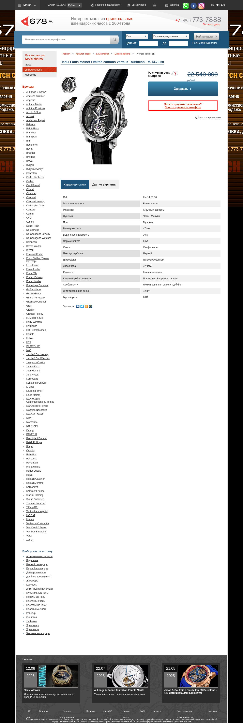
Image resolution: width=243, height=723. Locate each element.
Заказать (183, 88)
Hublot (29, 338)
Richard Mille (33, 466)
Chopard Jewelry (35, 201)
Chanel (30, 189)
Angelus (30, 100)
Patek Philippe (34, 442)
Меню (28, 5)
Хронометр (32, 629)
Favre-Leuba (33, 269)
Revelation (32, 462)
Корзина (174, 4)
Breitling (30, 157)
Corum (30, 213)
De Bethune (32, 229)
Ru (212, 4)
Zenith (29, 539)
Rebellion (31, 454)
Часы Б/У (107, 712)
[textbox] (66, 39)
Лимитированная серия (39, 588)
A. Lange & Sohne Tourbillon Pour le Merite (119, 690)
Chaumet (31, 193)
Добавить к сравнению (208, 117)
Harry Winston (34, 322)
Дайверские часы (36, 572)
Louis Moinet (34, 58)
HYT (28, 342)
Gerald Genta (33, 293)
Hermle (30, 334)
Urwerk (30, 519)
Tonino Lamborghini (37, 511)
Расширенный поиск (205, 42)
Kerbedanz (32, 378)
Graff (29, 305)
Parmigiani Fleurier (36, 438)
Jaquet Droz (33, 366)
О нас (29, 712)
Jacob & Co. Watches (38, 358)
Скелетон (31, 617)
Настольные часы (36, 605)
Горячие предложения (107, 4)
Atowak (30, 116)
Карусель (31, 584)
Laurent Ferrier (34, 390)
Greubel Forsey (34, 313)
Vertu (29, 535)
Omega (30, 430)
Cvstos (30, 221)
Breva (29, 161)
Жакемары (32, 580)
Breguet (30, 152)
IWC (28, 350)
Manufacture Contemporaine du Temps (40, 400)
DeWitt (30, 250)
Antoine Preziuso (35, 108)
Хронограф (32, 625)
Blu (28, 140)
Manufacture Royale (37, 405)
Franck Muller (33, 281)
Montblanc (31, 422)
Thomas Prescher (36, 503)
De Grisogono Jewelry (38, 234)
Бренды (43, 711)
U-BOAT (30, 515)
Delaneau (31, 242)
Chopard (31, 197)
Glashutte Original (36, 301)
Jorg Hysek (32, 374)
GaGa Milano (33, 289)
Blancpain (31, 136)
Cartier (30, 181)
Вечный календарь (37, 564)
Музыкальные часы (37, 592)
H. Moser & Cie (34, 317)
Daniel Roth (32, 225)
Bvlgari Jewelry (34, 169)
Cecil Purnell (33, 185)
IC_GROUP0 (33, 346)
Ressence (31, 458)
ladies (28, 64)
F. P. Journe (32, 265)
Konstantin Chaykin (36, 382)
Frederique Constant (37, 285)
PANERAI (31, 434)
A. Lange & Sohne (36, 92)
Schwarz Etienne (35, 491)
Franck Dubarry (34, 277)
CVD (28, 217)
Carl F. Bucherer (35, 177)
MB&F (29, 418)
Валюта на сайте (56, 5)
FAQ (142, 711)
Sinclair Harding (35, 495)
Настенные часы (35, 601)
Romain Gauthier (35, 478)
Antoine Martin (34, 104)
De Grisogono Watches (38, 238)
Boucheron (32, 144)
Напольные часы (35, 596)
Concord (30, 209)
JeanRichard (33, 370)
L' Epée (30, 386)
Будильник (32, 560)
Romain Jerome (35, 483)
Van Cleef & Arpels (36, 527)
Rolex (29, 474)
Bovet (29, 148)
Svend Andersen (35, 499)
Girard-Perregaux (35, 297)
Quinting (30, 450)
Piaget (29, 446)
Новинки (90, 711)
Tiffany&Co (32, 507)
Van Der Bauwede (36, 531)
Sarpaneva (32, 487)
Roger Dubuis (33, 470)
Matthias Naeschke (36, 410)
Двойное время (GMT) (38, 576)
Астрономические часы (39, 556)
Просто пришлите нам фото (183, 107)
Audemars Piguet (35, 120)
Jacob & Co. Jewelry (37, 354)
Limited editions (33, 69)
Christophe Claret (35, 205)
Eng (223, 4)
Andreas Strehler (35, 96)
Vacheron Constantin (37, 523)
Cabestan (31, 173)
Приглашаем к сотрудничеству (184, 712)
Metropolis (30, 74)
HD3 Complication (36, 330)
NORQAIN (32, 426)
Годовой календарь (37, 568)
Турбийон (31, 621)
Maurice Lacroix (35, 414)
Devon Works (33, 246)
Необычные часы (36, 609)
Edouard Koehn (34, 254)
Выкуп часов (139, 4)
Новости (27, 659)
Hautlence (31, 326)
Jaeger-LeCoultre (35, 362)
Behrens (30, 124)
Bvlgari (30, 165)
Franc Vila (31, 273)
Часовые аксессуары (38, 633)
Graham (30, 309)
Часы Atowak (32, 690)
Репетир (31, 613)
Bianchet (31, 132)
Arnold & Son (33, 112)
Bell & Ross (32, 128)
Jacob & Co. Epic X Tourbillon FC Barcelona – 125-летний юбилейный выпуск (190, 691)
